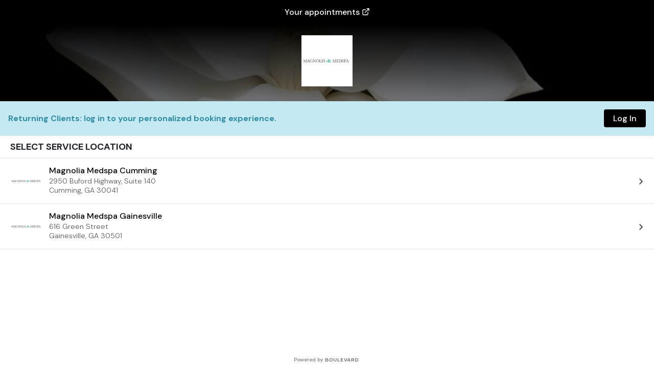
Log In (625, 118)
